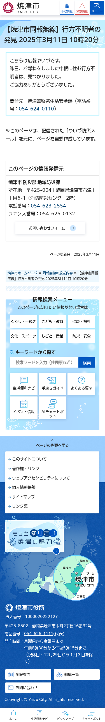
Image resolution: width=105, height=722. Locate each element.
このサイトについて (29, 459)
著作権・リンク (25, 468)
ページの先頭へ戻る (52, 445)
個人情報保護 (24, 487)
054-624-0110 (36, 109)
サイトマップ (23, 497)
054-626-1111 (38, 634)
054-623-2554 (48, 206)
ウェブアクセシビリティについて (41, 478)
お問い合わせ (27, 687)
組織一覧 (71, 674)
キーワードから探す (35, 352)
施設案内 (23, 674)
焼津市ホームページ (23, 273)
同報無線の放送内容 (58, 273)
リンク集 (20, 506)
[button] (82, 8)
